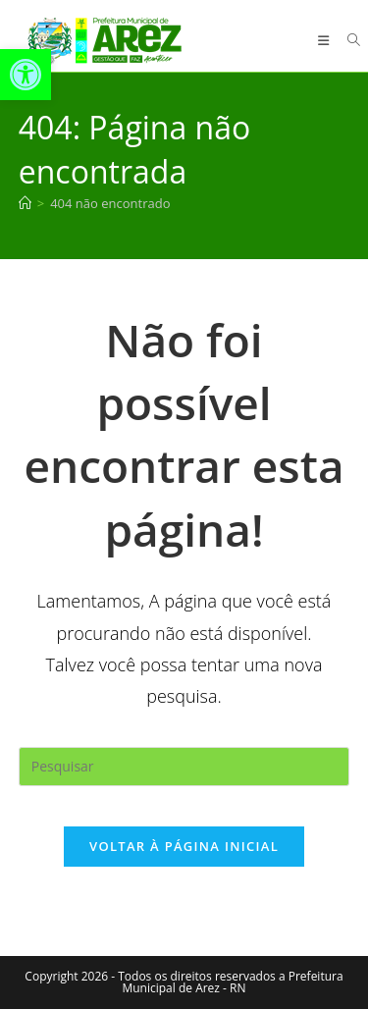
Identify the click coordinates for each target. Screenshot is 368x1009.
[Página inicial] (25, 203)
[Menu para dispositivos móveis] (326, 40)
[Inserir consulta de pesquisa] (184, 766)
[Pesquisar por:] (347, 40)
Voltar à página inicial (184, 846)
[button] (25, 74)
